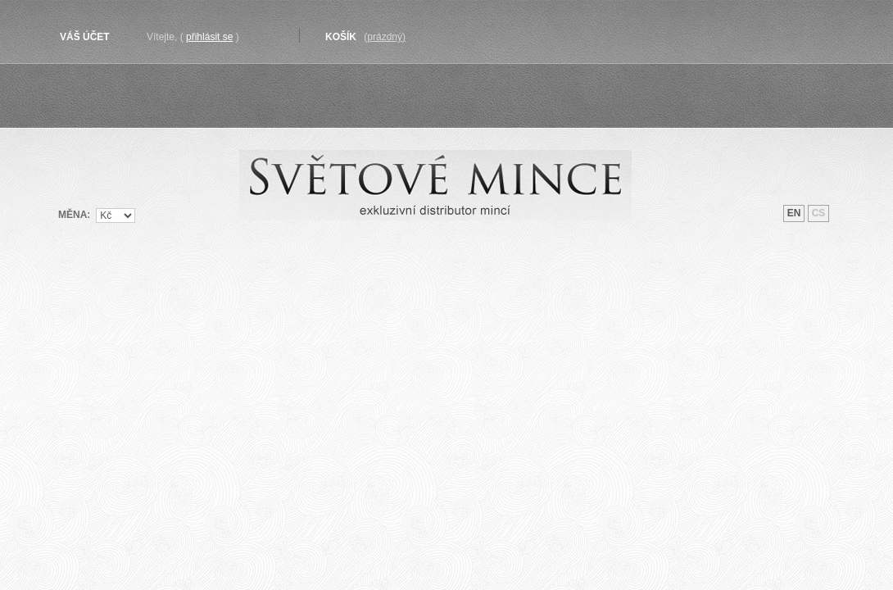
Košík (340, 37)
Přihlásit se (209, 37)
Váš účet (85, 37)
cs (819, 213)
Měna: (74, 214)
